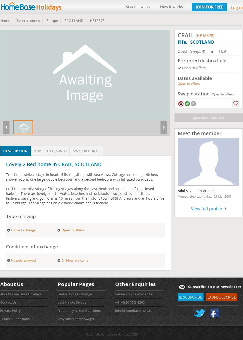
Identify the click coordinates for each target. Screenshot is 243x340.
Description (15, 151)
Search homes (28, 20)
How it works (171, 6)
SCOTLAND (74, 20)
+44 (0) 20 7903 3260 (129, 302)
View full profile (208, 208)
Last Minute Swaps (72, 302)
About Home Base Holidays (21, 294)
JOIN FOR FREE (209, 7)
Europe (52, 20)
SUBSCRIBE (191, 296)
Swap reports (86, 151)
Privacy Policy (10, 310)
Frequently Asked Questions (79, 310)
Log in (237, 7)
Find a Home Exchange (75, 294)
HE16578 (97, 20)
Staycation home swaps (76, 319)
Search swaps (138, 6)
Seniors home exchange (133, 294)
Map (37, 151)
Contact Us (8, 302)
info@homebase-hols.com (135, 310)
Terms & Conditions (15, 319)
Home (5, 20)
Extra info (57, 151)
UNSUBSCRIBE (221, 296)
